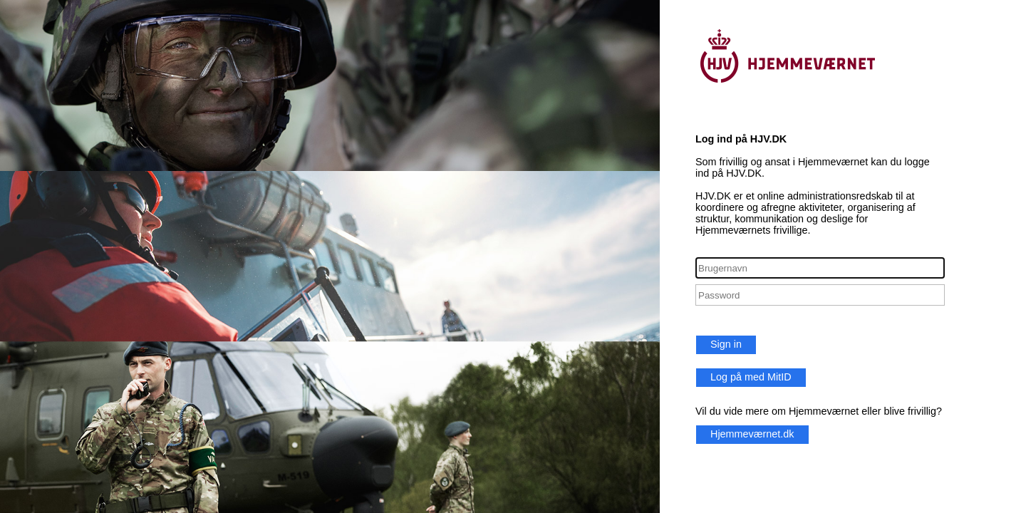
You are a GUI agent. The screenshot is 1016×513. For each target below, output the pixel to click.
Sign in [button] (726, 344)
